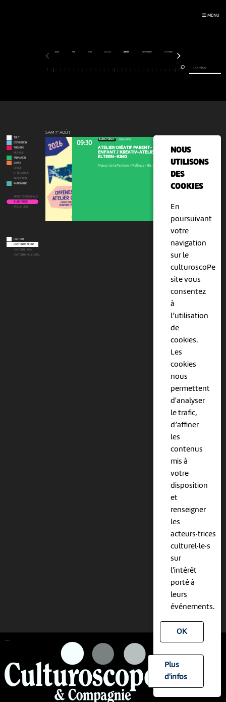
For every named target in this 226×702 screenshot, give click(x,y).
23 (143, 70)
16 (113, 70)
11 (91, 70)
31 (179, 70)
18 (122, 70)
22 (139, 70)
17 (117, 70)
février (92, 52)
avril (127, 52)
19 (126, 70)
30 (174, 70)
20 (130, 70)
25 (152, 70)
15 (108, 70)
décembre (52, 52)
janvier (72, 52)
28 (165, 70)
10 (87, 70)
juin (160, 52)
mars (110, 52)
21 (135, 70)
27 (161, 70)
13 (100, 70)
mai (144, 52)
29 (169, 70)
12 (95, 70)
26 (156, 70)
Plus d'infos (175, 671)
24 (148, 70)
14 (104, 70)
